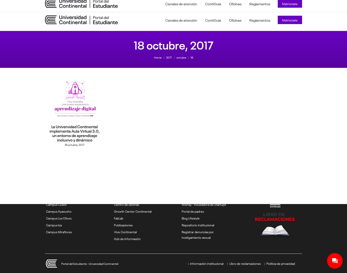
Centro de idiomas (126, 204)
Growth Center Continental (133, 211)
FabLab (118, 218)
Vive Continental (125, 231)
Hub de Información (127, 238)
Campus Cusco (56, 204)
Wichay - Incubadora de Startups (204, 204)
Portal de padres (193, 211)
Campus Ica (54, 225)
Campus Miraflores (59, 231)
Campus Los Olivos (58, 218)
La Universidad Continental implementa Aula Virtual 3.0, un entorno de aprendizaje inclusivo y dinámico (75, 132)
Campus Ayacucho (58, 211)
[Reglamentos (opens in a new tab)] (260, 20)
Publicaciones (123, 225)
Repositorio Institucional (198, 225)
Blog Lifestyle (191, 218)
